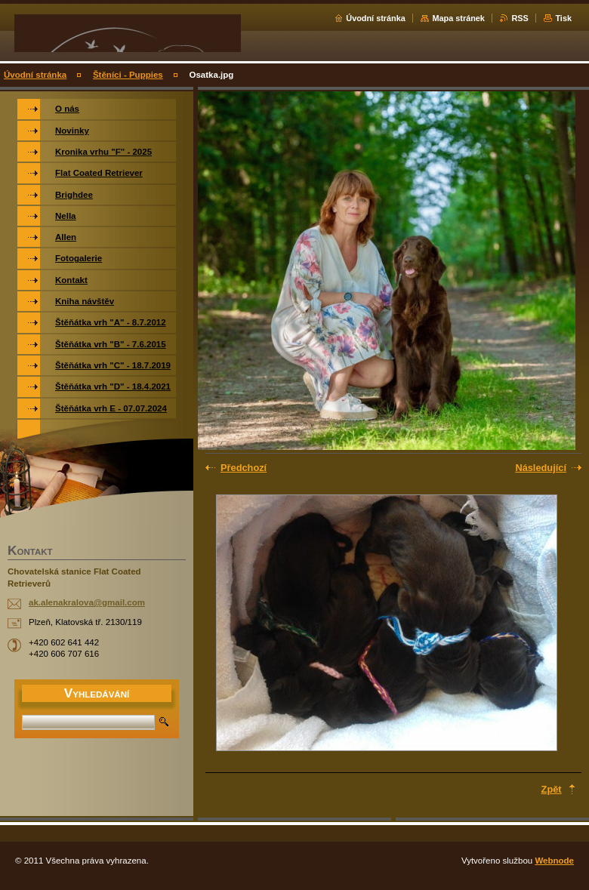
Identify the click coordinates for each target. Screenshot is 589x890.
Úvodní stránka (376, 18)
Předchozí (243, 467)
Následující (540, 467)
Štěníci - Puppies (128, 74)
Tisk (563, 18)
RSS (519, 18)
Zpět (551, 789)
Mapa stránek (458, 18)
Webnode (554, 860)
